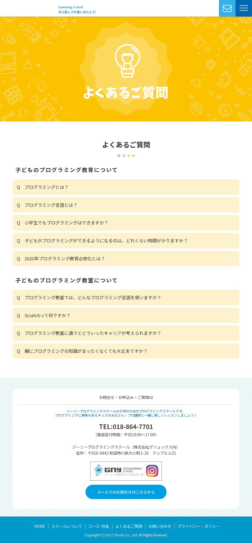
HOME (39, 526)
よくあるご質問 (128, 526)
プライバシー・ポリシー (199, 526)
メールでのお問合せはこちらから (126, 492)
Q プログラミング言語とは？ (47, 205)
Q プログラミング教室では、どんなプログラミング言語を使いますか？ (89, 297)
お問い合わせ (159, 526)
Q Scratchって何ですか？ (44, 315)
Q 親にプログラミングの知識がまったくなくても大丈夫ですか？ (82, 351)
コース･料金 (98, 526)
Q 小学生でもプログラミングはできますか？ (62, 222)
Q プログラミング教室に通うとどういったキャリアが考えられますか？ (89, 333)
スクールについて (66, 526)
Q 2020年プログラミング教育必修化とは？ (61, 258)
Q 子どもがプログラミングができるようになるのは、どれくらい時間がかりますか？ (102, 240)
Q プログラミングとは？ (43, 187)
